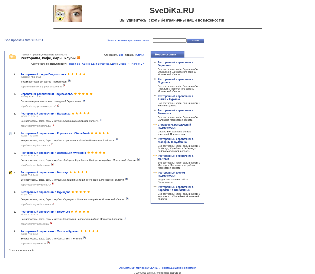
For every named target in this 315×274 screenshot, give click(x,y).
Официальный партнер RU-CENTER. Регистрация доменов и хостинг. (157, 268)
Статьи (140, 55)
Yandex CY (138, 63)
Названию (74, 63)
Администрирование (129, 40)
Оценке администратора (95, 63)
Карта (146, 40)
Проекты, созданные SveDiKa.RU (49, 55)
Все (121, 55)
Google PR (124, 63)
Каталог (112, 40)
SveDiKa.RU (153, 273)
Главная (25, 55)
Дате (114, 63)
